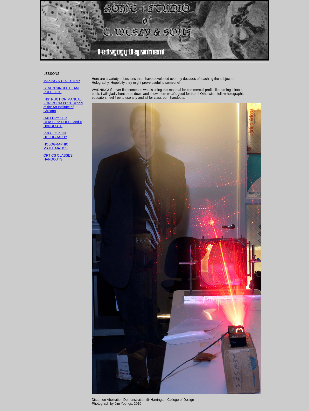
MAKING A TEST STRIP (61, 81)
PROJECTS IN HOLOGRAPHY (55, 135)
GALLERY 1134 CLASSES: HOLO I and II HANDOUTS (62, 122)
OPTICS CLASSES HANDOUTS (58, 157)
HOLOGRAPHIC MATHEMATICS (55, 146)
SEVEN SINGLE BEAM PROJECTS (61, 90)
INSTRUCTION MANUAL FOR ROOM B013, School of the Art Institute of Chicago (63, 105)
